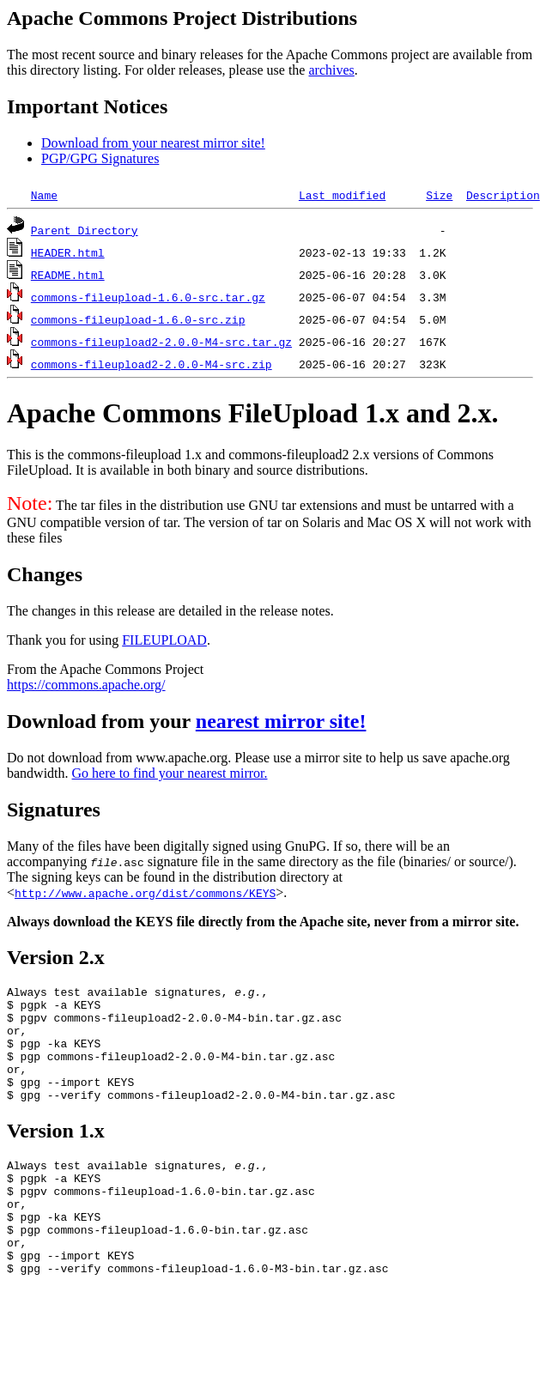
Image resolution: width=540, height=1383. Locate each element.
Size (439, 195)
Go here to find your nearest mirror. (170, 773)
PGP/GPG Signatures (100, 158)
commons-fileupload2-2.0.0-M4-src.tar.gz (161, 341)
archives (331, 70)
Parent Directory (84, 230)
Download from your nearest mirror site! (153, 143)
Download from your (101, 721)
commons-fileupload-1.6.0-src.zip (138, 319)
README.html (68, 274)
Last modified (342, 195)
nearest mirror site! (281, 721)
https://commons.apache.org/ (86, 684)
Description (503, 195)
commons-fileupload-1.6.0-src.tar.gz (148, 297)
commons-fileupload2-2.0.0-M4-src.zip (151, 364)
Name (44, 195)
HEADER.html (68, 252)
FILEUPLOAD (164, 640)
